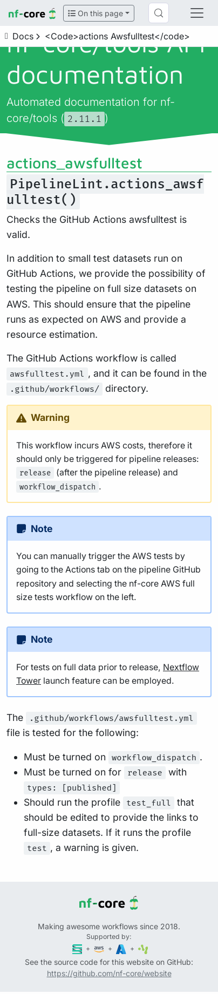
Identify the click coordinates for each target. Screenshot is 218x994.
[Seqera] (78, 948)
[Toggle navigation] (197, 13)
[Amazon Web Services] (100, 948)
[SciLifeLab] (143, 948)
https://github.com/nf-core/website (109, 973)
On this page (95, 13)
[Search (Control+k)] (158, 13)
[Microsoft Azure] (122, 948)
